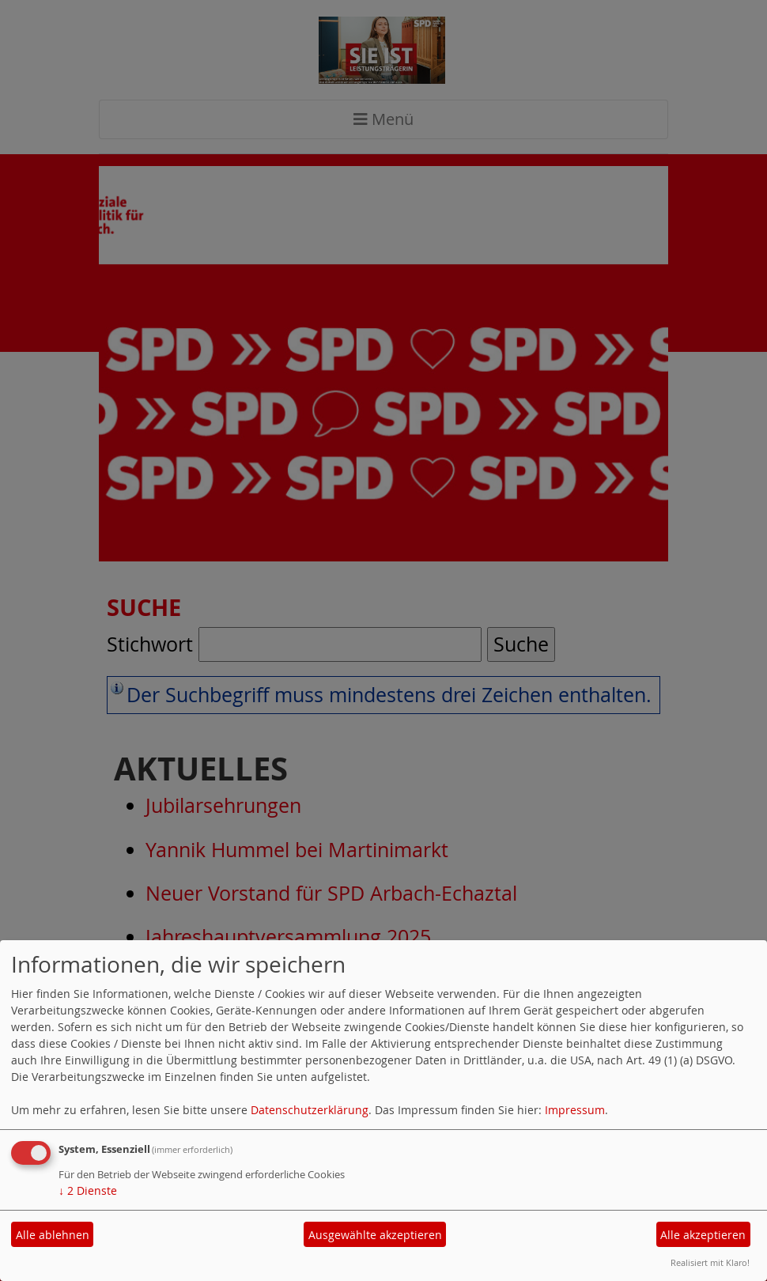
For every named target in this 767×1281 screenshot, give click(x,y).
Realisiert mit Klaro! (710, 1262)
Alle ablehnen (52, 1234)
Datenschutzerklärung (309, 1109)
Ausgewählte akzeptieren (375, 1234)
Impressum (575, 1109)
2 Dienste (88, 1190)
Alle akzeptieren (703, 1234)
